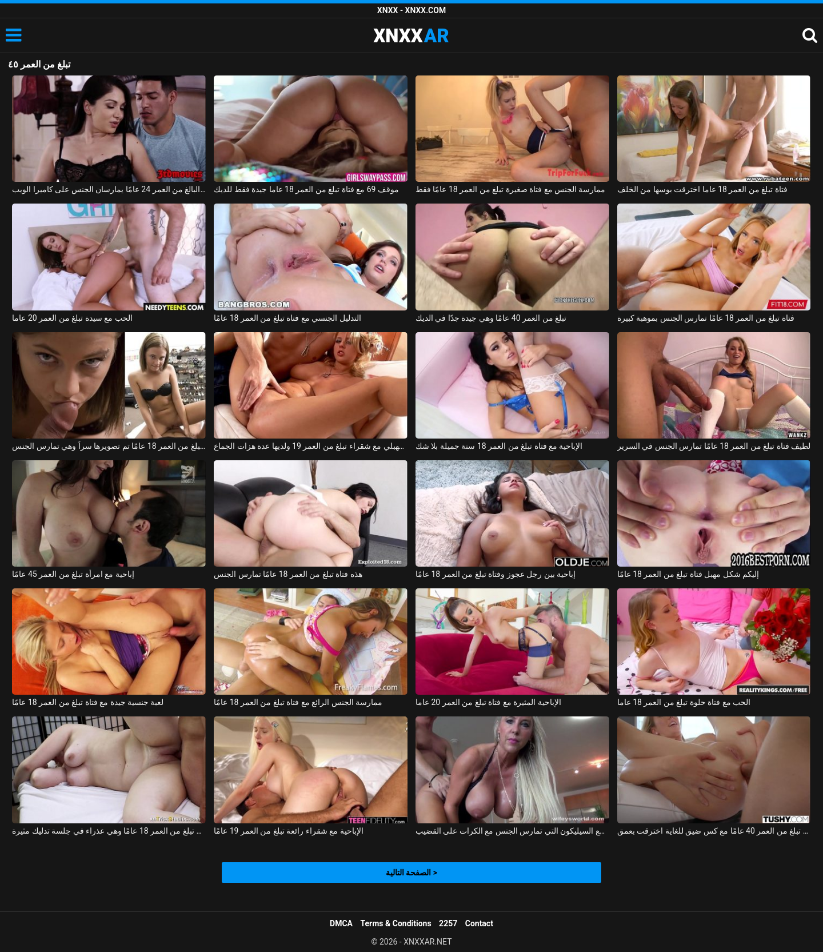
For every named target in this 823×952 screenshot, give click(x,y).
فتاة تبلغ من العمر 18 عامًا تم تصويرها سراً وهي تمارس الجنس (109, 446)
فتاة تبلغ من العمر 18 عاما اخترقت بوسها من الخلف (702, 189)
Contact (479, 923)
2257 (448, 923)
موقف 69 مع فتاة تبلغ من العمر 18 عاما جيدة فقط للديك (306, 189)
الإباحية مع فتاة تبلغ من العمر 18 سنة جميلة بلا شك (499, 446)
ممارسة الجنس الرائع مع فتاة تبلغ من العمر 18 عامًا (298, 702)
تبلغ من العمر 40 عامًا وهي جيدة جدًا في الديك (491, 317)
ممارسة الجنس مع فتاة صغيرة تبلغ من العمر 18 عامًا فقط (510, 189)
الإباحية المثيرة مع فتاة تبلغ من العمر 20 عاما (488, 702)
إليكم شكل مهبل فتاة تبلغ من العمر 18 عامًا (688, 574)
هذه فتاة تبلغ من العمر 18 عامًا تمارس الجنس (288, 574)
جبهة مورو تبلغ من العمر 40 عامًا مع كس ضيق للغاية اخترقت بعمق (714, 830)
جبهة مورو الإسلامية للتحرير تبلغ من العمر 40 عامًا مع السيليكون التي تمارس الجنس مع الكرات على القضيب (512, 830)
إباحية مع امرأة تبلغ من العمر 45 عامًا (73, 574)
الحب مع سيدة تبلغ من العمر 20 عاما (72, 317)
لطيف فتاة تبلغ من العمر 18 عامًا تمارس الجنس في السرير (714, 446)
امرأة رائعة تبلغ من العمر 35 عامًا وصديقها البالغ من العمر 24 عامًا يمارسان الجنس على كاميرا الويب (109, 189)
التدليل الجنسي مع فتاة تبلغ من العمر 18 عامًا (287, 317)
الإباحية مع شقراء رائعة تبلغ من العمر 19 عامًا (288, 830)
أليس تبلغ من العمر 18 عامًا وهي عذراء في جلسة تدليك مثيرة (109, 830)
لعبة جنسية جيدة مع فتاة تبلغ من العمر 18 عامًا (87, 702)
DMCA (341, 923)
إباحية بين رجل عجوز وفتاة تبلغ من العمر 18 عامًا (496, 574)
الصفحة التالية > (411, 872)
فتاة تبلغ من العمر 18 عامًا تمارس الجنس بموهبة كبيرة (705, 317)
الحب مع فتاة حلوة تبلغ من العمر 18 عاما (684, 702)
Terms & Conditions (396, 923)
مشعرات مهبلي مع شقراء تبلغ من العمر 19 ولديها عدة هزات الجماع (310, 446)
